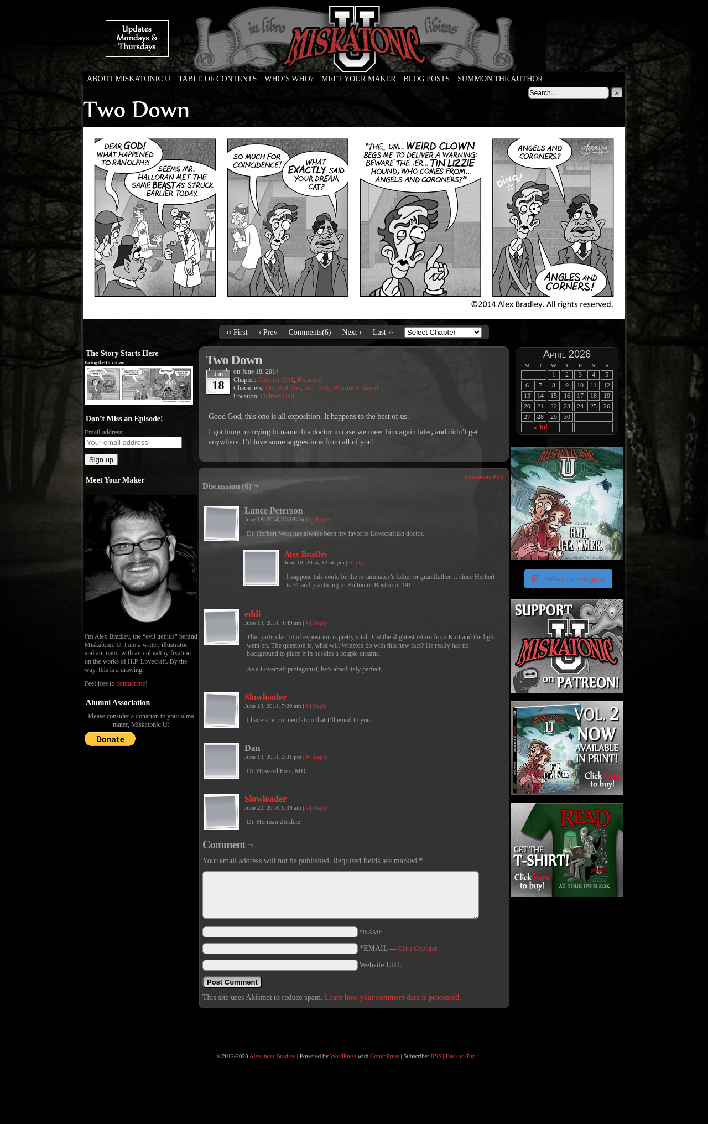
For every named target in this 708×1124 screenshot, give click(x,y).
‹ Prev (268, 332)
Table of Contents (217, 79)
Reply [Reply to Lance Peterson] (323, 519)
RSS (436, 1056)
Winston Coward (355, 388)
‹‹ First (237, 332)
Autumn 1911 (276, 380)
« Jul (540, 427)
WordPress (343, 1056)
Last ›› (383, 332)
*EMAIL (398, 948)
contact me (131, 683)
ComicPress (384, 1056)
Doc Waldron (283, 388)
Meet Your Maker (358, 79)
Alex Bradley (305, 554)
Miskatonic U (354, 61)
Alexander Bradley (272, 1056)
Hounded (310, 380)
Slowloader (265, 697)
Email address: (104, 432)
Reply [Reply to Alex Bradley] (355, 562)
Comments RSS (484, 476)
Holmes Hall (277, 396)
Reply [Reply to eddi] (320, 622)
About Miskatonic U (128, 79)
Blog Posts (427, 79)
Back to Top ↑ (463, 1056)
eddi (252, 614)
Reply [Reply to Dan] (320, 756)
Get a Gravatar (417, 948)
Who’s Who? (289, 79)
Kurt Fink (317, 388)
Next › (352, 332)
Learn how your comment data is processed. (393, 997)
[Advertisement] (566, 968)
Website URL (381, 965)
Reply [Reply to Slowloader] (320, 705)
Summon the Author (500, 79)
